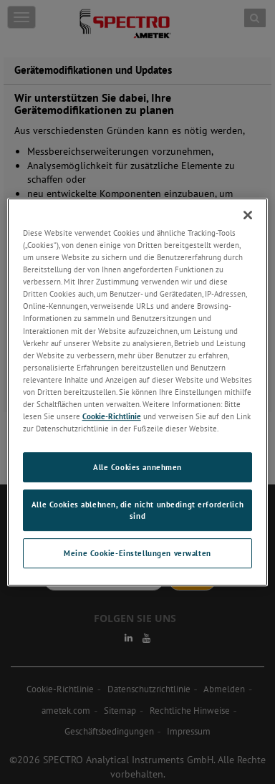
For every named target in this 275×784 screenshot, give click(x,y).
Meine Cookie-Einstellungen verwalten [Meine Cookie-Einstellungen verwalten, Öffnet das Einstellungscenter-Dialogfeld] (137, 553)
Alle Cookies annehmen (137, 467)
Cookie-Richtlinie (111, 416)
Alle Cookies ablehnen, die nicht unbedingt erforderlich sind (137, 510)
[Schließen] (248, 215)
